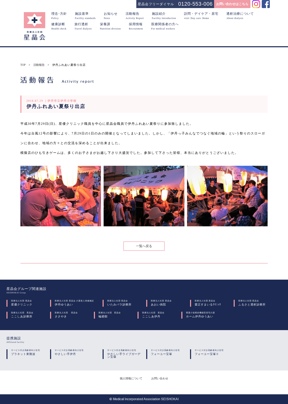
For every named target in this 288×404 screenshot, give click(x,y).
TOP (23, 65)
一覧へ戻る (144, 246)
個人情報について (131, 378)
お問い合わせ (159, 378)
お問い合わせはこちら (232, 4)
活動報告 (39, 65)
